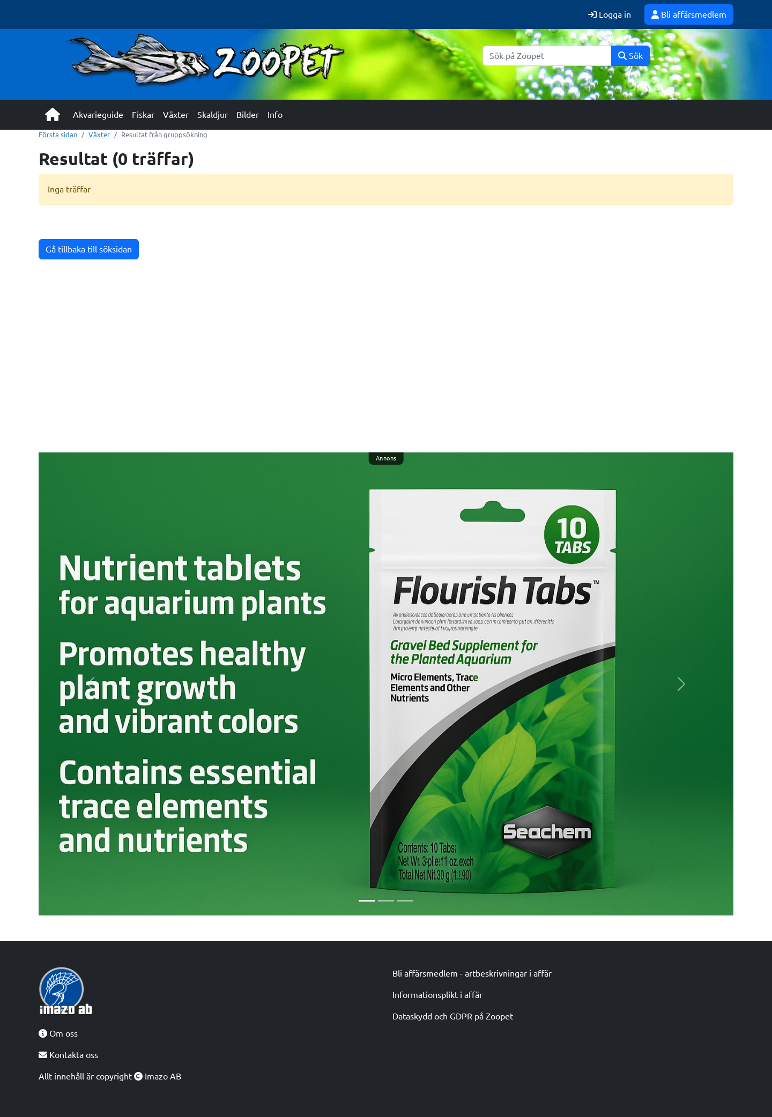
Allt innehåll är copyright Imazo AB (110, 1076)
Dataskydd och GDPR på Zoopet (452, 1016)
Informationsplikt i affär (437, 995)
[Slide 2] (386, 901)
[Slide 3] (405, 901)
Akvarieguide (98, 115)
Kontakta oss (68, 1055)
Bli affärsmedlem (688, 14)
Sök (630, 56)
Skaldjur (212, 115)
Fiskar (143, 115)
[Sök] (547, 56)
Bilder (247, 115)
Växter (176, 115)
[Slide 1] (367, 901)
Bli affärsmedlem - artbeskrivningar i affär (472, 973)
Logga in (609, 14)
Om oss (58, 1033)
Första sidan (58, 134)
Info (275, 115)
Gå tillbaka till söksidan (89, 249)
